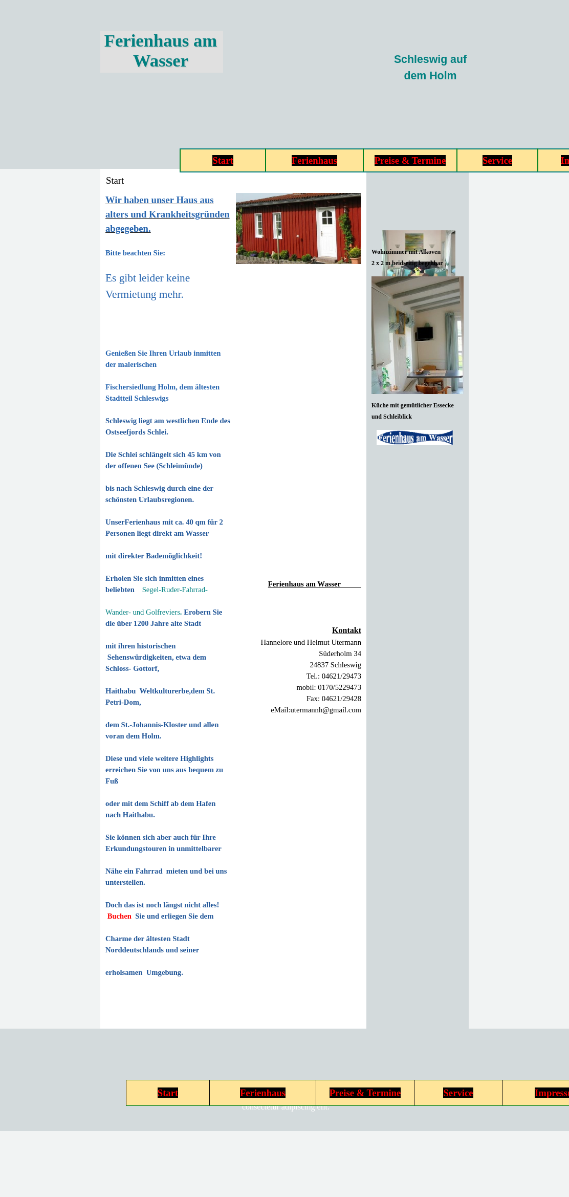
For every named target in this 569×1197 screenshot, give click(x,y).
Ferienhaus (314, 160)
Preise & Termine (410, 160)
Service (497, 160)
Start (222, 160)
